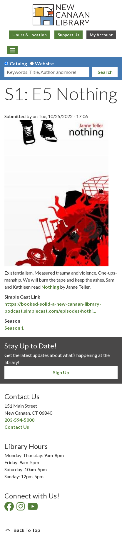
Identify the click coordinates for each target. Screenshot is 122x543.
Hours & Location (29, 34)
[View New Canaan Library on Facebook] (9, 508)
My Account (101, 34)
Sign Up (61, 372)
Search (105, 72)
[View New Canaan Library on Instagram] (21, 508)
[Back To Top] (61, 530)
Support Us (68, 34)
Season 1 (14, 328)
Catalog (18, 63)
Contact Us (16, 427)
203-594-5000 (19, 420)
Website (44, 63)
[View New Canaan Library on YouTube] (33, 508)
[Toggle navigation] (12, 50)
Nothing (50, 287)
